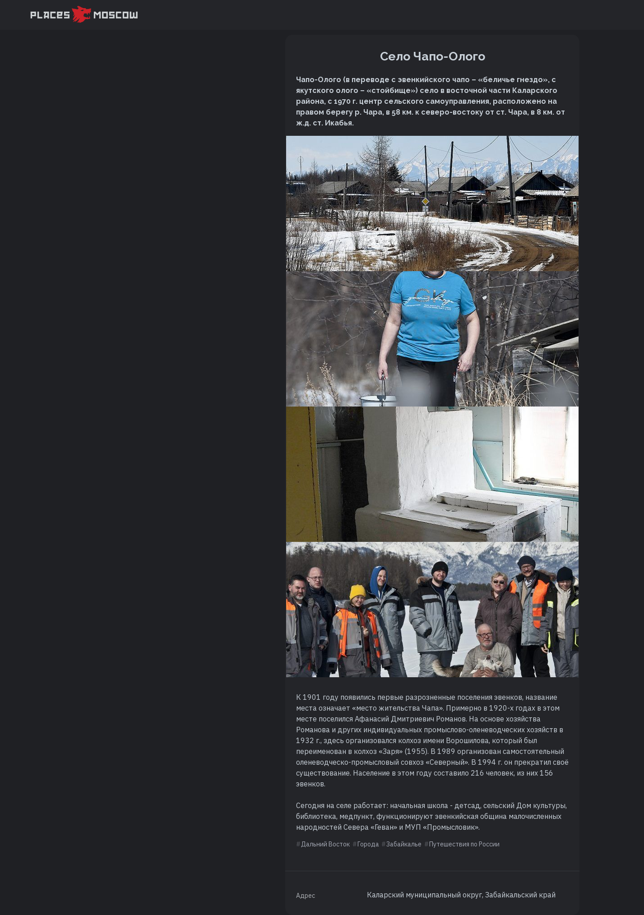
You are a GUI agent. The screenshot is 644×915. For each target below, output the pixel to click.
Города (368, 844)
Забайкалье (404, 844)
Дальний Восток (325, 844)
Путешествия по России (464, 844)
